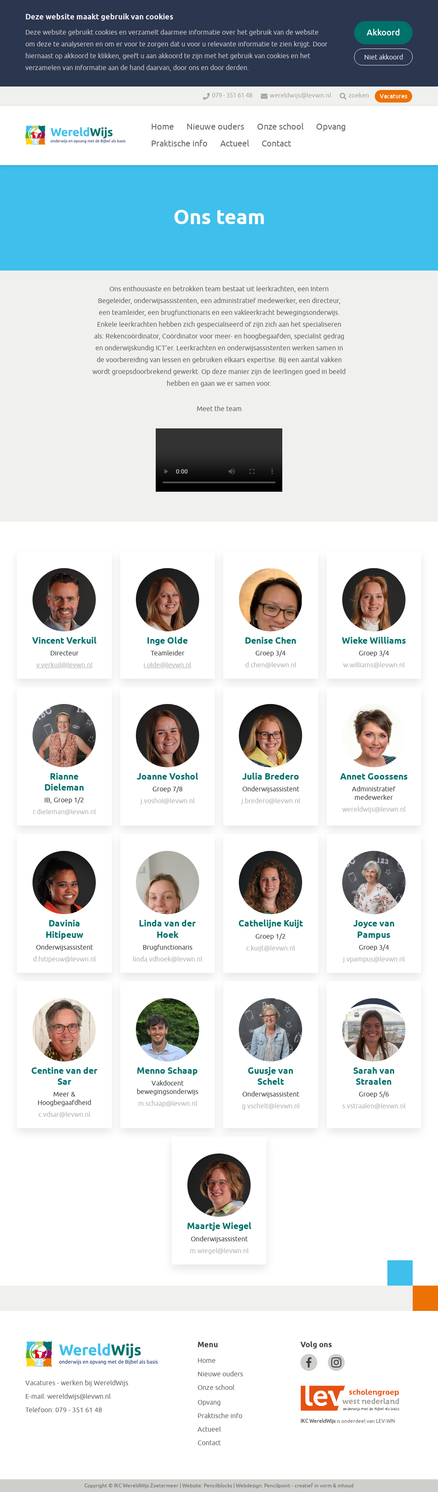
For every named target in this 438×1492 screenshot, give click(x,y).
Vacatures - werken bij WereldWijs (76, 1383)
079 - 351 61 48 (232, 96)
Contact (276, 143)
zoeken (359, 96)
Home (162, 127)
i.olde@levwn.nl (167, 665)
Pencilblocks (218, 1485)
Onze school (280, 127)
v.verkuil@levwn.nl (64, 665)
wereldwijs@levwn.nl (300, 96)
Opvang (331, 127)
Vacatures (393, 96)
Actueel (234, 143)
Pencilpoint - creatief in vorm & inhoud (309, 1485)
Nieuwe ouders (215, 127)
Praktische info (179, 143)
